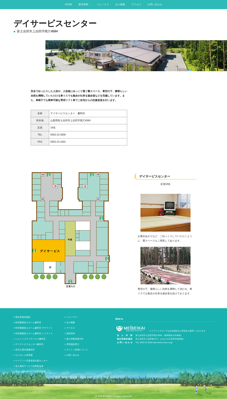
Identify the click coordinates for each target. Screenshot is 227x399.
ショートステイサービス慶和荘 (30, 339)
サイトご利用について (77, 349)
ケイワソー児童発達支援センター (31, 360)
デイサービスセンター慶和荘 (29, 344)
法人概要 (120, 4)
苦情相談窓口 (72, 344)
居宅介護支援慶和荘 (25, 349)
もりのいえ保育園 (24, 355)
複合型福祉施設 (22, 317)
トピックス (103, 4)
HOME (68, 4)
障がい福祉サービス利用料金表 (30, 371)
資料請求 (70, 333)
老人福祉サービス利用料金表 (29, 366)
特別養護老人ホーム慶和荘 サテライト (34, 328)
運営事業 (83, 4)
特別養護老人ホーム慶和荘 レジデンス (34, 333)
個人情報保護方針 (75, 339)
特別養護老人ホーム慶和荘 (28, 322)
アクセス (136, 4)
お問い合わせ (154, 4)
